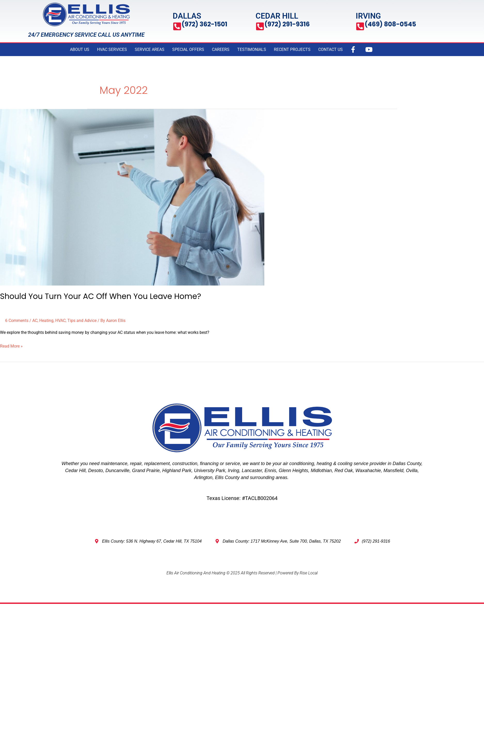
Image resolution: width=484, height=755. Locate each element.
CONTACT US (330, 49)
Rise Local (309, 573)
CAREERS (220, 49)
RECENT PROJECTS (292, 49)
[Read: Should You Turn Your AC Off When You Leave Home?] (132, 196)
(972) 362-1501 (205, 24)
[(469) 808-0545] (360, 26)
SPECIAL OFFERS (188, 49)
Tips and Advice (82, 320)
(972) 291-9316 (288, 24)
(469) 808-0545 (391, 24)
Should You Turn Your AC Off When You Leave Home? (101, 296)
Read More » (11, 345)
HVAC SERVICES (112, 49)
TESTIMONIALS (251, 49)
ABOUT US (79, 49)
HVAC (60, 320)
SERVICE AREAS (149, 49)
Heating (46, 320)
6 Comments (16, 320)
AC (34, 320)
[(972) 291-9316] (260, 26)
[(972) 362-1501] (177, 26)
